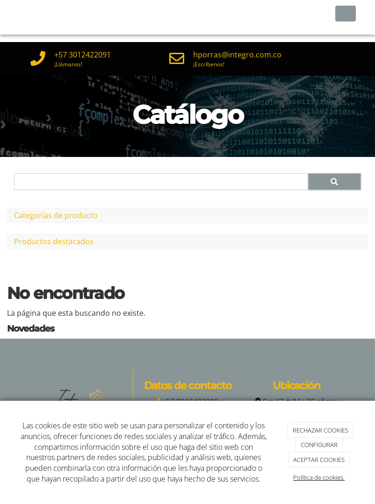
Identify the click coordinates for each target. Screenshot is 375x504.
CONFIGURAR (319, 444)
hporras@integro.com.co (237, 55)
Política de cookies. (319, 477)
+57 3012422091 (82, 55)
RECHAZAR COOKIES (320, 430)
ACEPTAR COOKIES (319, 459)
